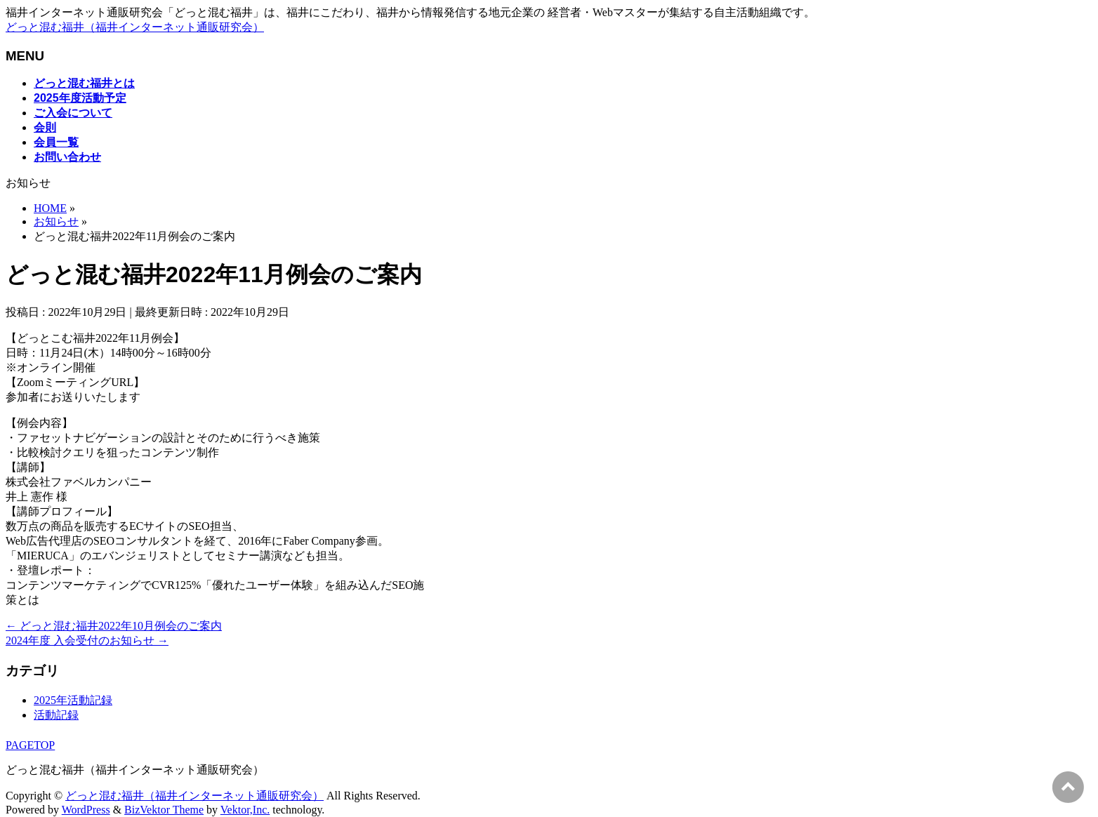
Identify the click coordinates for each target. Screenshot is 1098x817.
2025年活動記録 (73, 700)
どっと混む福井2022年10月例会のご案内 (114, 626)
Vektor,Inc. (245, 810)
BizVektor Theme (164, 810)
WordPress (86, 810)
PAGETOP (30, 745)
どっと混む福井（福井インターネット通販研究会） (135, 27)
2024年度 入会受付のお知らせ (87, 640)
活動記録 (56, 715)
